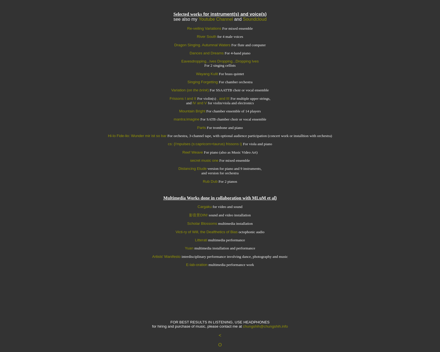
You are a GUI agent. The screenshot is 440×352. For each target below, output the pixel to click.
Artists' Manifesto (167, 256)
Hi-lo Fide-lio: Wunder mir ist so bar (137, 136)
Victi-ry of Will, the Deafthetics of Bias (207, 232)
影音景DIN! (198, 215)
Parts (201, 128)
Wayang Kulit (207, 74)
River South (206, 36)
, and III (223, 98)
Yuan (189, 248)
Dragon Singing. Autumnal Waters (202, 45)
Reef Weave (192, 152)
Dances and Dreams (207, 53)
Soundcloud (255, 19)
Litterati (201, 240)
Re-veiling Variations (204, 28)
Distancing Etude (192, 168)
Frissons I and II (183, 98)
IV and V (200, 103)
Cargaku (205, 207)
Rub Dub (210, 181)
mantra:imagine (187, 119)
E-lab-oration (197, 265)
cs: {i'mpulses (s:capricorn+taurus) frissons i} (205, 144)
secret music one (204, 160)
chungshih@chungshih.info (265, 326)
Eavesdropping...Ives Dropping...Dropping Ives (220, 61)
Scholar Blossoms (202, 223)
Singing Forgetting (203, 82)
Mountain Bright (192, 111)
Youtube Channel (216, 19)
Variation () (190, 90)
